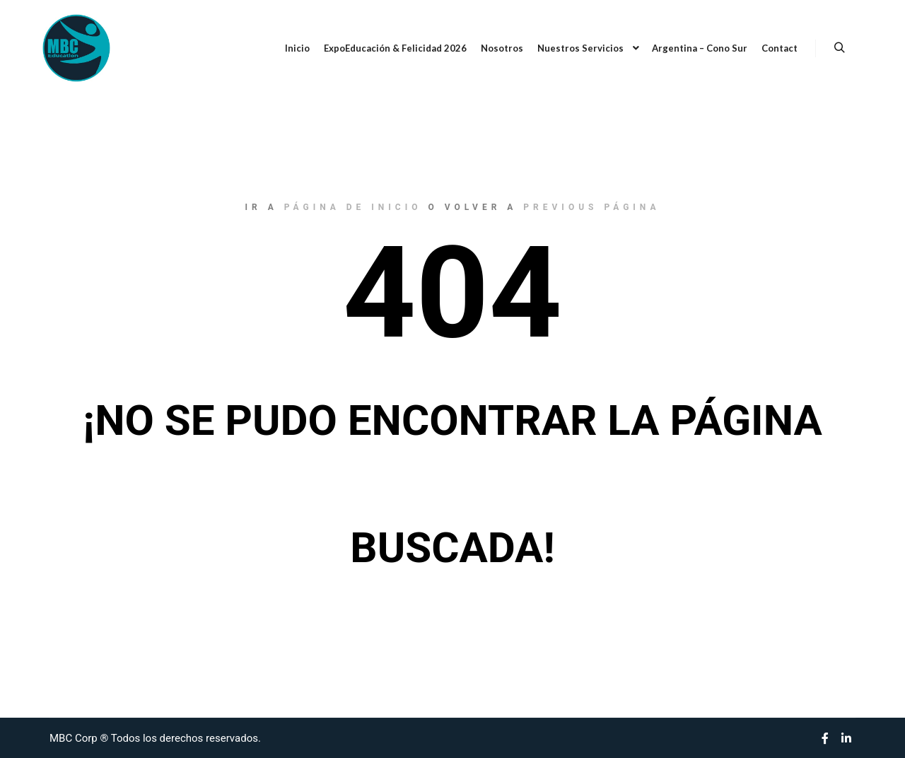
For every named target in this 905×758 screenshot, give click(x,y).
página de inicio (353, 207)
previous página (591, 207)
